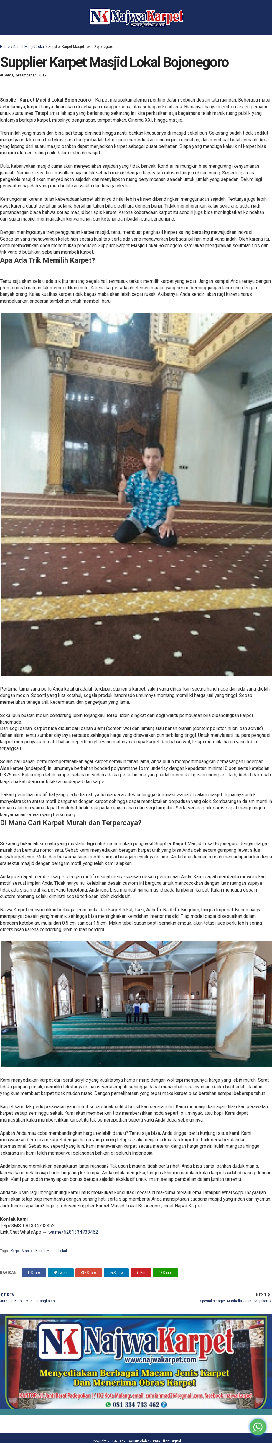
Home (5, 47)
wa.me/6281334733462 (73, 1232)
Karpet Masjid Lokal (29, 47)
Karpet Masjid (22, 1251)
